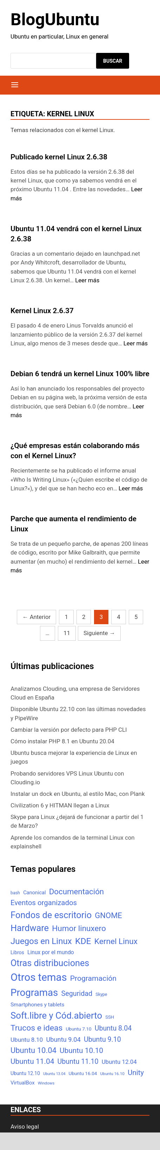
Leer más (87, 280)
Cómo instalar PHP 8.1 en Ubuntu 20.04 (62, 741)
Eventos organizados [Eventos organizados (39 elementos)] (44, 902)
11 (67, 632)
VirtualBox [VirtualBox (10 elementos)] (23, 1083)
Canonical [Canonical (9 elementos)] (34, 892)
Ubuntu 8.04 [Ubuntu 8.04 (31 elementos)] (113, 1028)
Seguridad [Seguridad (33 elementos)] (76, 994)
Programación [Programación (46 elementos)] (93, 978)
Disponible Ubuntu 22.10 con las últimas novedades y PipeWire (78, 713)
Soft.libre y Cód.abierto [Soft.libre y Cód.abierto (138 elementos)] (56, 1015)
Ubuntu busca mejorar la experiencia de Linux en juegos (74, 757)
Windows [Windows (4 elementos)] (46, 1083)
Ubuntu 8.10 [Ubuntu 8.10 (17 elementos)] (27, 1039)
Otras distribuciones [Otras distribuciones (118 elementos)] (50, 963)
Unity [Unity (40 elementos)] (136, 1072)
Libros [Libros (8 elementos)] (17, 952)
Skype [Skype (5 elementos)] (101, 994)
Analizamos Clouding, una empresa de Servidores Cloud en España (75, 693)
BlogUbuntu (55, 19)
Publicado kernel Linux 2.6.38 (59, 157)
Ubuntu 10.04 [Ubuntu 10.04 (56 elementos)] (33, 1050)
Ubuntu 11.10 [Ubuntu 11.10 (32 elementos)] (78, 1062)
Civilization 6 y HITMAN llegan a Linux (60, 805)
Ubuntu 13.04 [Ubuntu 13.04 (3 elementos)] (54, 1074)
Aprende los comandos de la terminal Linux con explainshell (73, 842)
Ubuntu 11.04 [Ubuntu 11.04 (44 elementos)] (32, 1061)
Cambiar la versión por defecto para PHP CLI (69, 729)
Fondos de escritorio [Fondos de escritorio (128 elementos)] (51, 915)
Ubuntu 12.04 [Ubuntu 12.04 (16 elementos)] (119, 1061)
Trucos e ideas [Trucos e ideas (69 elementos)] (36, 1028)
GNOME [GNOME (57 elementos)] (108, 915)
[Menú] (14, 85)
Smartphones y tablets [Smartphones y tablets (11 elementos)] (38, 1004)
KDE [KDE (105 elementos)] (83, 941)
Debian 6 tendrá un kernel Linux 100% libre (80, 374)
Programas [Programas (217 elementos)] (34, 992)
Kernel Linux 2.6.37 (42, 311)
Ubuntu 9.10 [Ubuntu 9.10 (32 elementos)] (102, 1039)
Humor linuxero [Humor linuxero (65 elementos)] (79, 928)
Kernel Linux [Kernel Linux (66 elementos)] (116, 941)
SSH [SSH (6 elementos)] (109, 1017)
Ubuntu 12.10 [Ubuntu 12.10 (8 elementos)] (25, 1073)
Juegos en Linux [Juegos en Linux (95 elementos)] (41, 941)
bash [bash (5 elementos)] (15, 892)
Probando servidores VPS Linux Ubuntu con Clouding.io (67, 778)
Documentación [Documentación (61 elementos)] (76, 891)
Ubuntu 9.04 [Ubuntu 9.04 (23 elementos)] (63, 1039)
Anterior (36, 616)
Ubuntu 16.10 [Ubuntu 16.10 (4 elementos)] (112, 1073)
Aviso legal (25, 1126)
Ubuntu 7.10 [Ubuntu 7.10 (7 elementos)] (79, 1029)
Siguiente (99, 632)
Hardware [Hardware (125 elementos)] (30, 928)
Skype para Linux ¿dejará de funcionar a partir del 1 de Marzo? (77, 821)
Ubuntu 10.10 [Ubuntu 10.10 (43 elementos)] (81, 1050)
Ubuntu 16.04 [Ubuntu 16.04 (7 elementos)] (83, 1073)
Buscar (112, 61)
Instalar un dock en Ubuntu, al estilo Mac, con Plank (78, 793)
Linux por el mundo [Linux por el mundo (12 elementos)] (50, 952)
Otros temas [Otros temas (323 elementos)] (39, 977)
